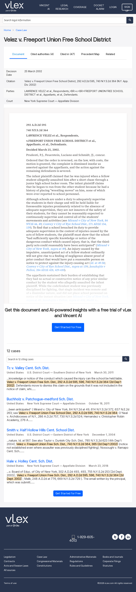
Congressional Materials (50, 561)
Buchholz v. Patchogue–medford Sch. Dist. (40, 399)
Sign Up (127, 7)
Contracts (9, 561)
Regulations (76, 561)
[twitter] (115, 537)
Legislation (10, 557)
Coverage (80, 7)
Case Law (42, 557)
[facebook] (121, 537)
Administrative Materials (83, 557)
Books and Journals (113, 557)
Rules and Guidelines (81, 565)
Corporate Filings (112, 561)
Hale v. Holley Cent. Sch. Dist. (30, 461)
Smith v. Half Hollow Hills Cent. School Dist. (41, 430)
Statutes (108, 565)
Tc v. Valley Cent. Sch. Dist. (28, 368)
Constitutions (44, 565)
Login (113, 7)
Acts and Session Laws (16, 565)
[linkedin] (128, 537)
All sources (9, 570)
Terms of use (10, 583)
